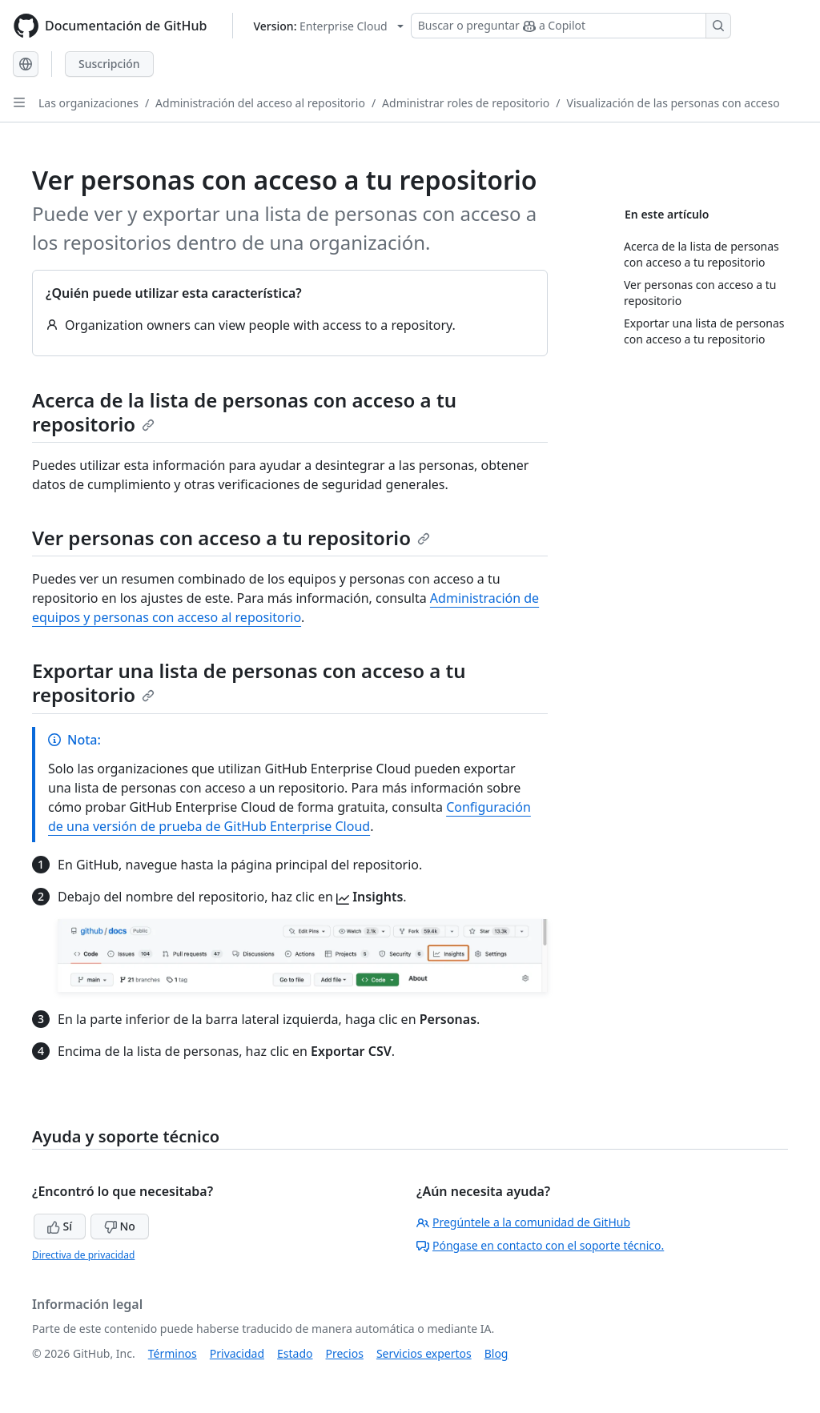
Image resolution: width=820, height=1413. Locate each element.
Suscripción (109, 63)
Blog (496, 1353)
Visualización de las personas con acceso (673, 102)
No (119, 1226)
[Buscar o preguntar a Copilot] (571, 25)
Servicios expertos (424, 1353)
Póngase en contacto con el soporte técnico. (540, 1245)
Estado (294, 1353)
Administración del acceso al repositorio (260, 102)
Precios (345, 1353)
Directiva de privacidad (83, 1255)
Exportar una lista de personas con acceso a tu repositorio (249, 682)
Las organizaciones (88, 102)
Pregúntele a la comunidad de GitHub (523, 1222)
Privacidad (237, 1353)
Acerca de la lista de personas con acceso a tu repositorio (244, 412)
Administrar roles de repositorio (465, 102)
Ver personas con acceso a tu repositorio (231, 537)
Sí (59, 1226)
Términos (172, 1353)
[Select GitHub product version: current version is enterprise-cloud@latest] (328, 26)
